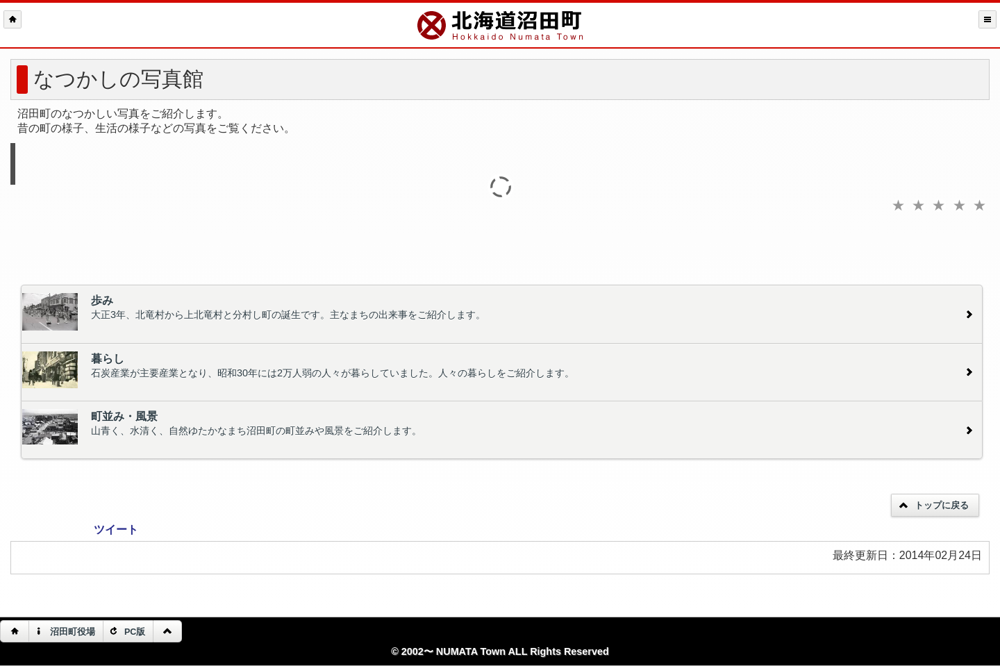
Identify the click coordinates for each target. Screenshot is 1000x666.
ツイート (116, 529)
